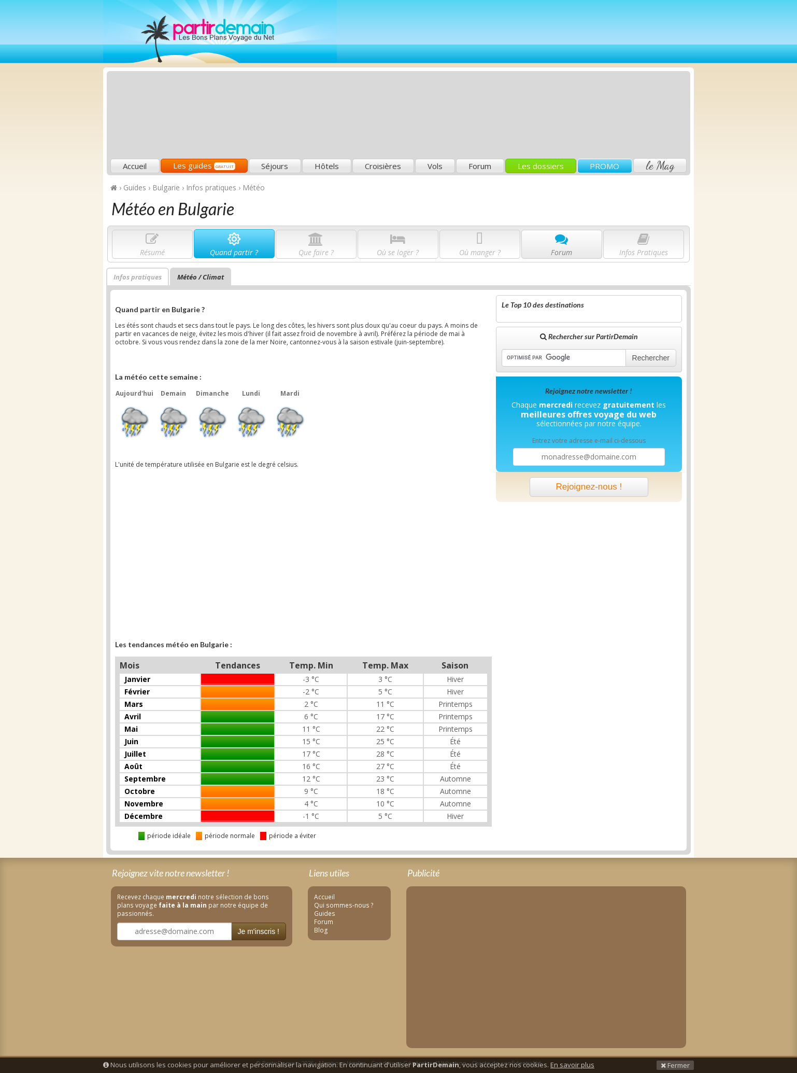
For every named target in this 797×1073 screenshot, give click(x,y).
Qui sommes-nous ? (344, 905)
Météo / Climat (200, 277)
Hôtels (327, 166)
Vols (435, 166)
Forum (479, 166)
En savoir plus (572, 1064)
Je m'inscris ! (258, 931)
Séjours (274, 166)
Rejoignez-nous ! (589, 487)
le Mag (660, 165)
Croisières (383, 166)
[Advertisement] (499, 81)
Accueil (135, 166)
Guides (324, 913)
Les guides (204, 165)
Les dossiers (541, 166)
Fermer (675, 1065)
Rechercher (651, 358)
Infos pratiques (137, 277)
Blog (321, 930)
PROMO (604, 166)
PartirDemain (220, 31)
